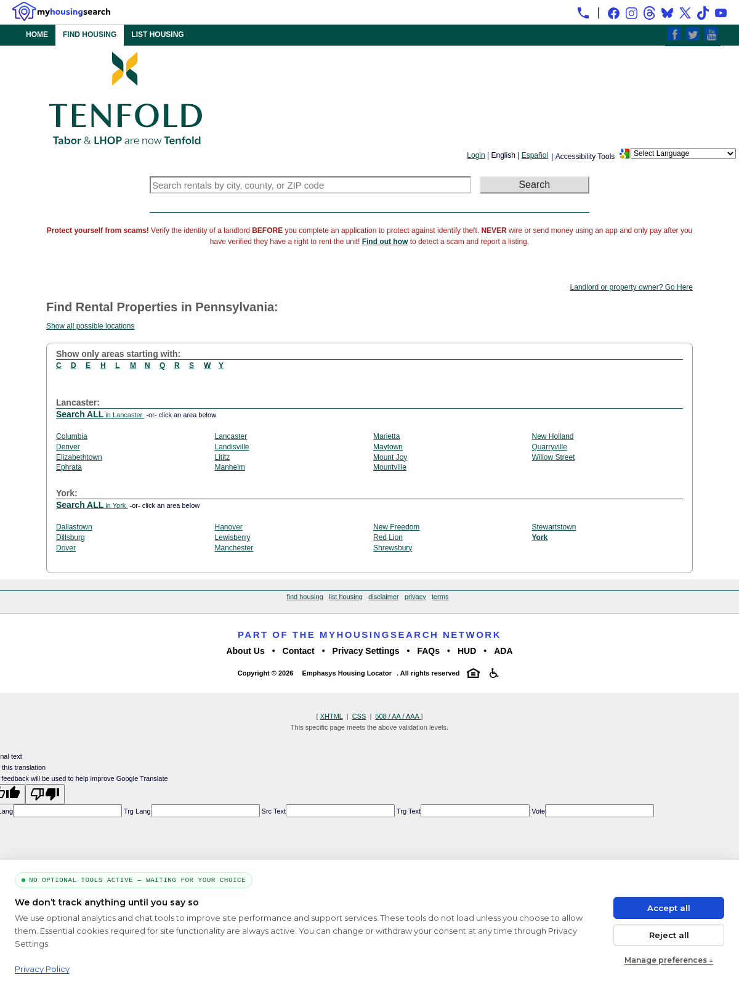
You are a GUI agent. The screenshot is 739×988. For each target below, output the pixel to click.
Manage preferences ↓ (668, 960)
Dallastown (74, 527)
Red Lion (388, 537)
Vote (537, 811)
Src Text (273, 811)
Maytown (388, 447)
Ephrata (69, 467)
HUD (467, 651)
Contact (299, 651)
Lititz (222, 457)
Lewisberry (233, 537)
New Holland (553, 436)
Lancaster (231, 436)
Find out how (385, 241)
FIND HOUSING (89, 34)
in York (91, 505)
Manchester (234, 548)
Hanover (229, 527)
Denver (68, 447)
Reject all (669, 935)
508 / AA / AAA (398, 716)
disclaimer (383, 596)
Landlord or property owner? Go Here (631, 287)
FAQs (428, 651)
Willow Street (553, 457)
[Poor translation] (45, 794)
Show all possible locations (90, 326)
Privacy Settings (366, 651)
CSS (359, 716)
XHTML (331, 716)
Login (476, 155)
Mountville (389, 467)
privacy (415, 596)
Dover (66, 548)
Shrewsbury (392, 548)
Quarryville (549, 447)
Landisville (232, 447)
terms (440, 596)
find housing (304, 596)
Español (535, 155)
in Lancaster (100, 414)
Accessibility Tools (585, 156)
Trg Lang (136, 811)
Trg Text (408, 811)
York (540, 537)
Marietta (386, 436)
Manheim (230, 467)
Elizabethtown (79, 457)
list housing (346, 596)
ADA (503, 651)
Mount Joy (390, 457)
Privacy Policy (42, 969)
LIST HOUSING (157, 34)
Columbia (71, 436)
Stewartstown (554, 527)
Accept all (668, 908)
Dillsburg (70, 537)
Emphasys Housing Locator (347, 673)
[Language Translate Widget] (683, 153)
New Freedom (396, 527)
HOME (37, 34)
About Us (245, 651)
